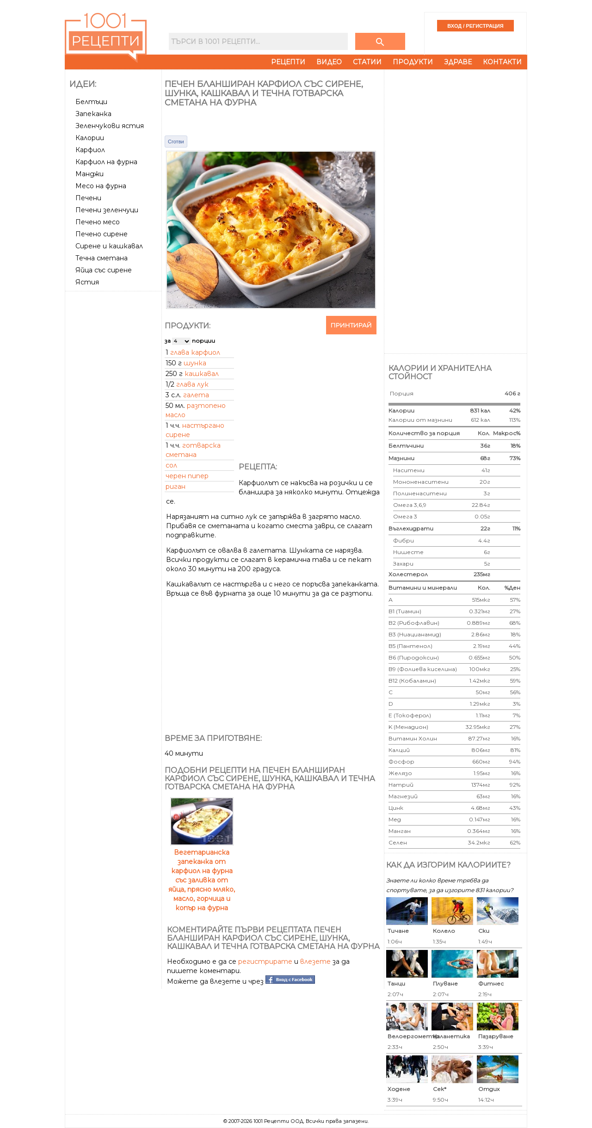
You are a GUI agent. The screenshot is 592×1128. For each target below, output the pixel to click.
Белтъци (91, 102)
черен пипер (187, 476)
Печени (88, 198)
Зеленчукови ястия (109, 126)
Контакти (502, 62)
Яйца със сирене (103, 270)
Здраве (458, 62)
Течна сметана (101, 258)
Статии (367, 62)
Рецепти (288, 62)
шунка (195, 363)
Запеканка (93, 114)
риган (175, 486)
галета (196, 395)
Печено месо (97, 222)
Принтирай (351, 325)
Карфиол (90, 150)
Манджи (89, 174)
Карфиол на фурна (106, 162)
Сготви (176, 141)
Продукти (413, 62)
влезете (315, 961)
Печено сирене (101, 234)
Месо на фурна (100, 186)
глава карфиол (195, 352)
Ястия (87, 282)
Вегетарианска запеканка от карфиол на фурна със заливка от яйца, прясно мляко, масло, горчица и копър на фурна (201, 875)
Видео (329, 62)
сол (171, 465)
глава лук (192, 384)
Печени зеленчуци (106, 210)
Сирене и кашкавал (109, 246)
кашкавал (202, 374)
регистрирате (265, 961)
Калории (89, 138)
